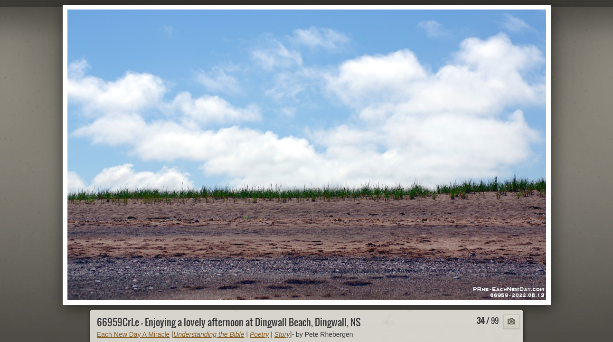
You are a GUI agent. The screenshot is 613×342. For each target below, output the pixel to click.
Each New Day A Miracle (133, 334)
